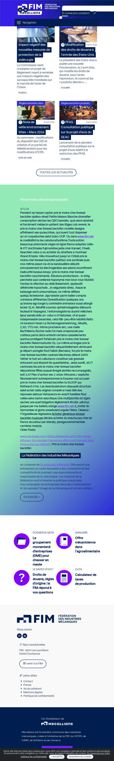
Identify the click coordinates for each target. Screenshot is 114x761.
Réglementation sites (31, 103)
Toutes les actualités (56, 172)
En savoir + (32, 497)
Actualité (65, 88)
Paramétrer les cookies (80, 757)
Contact (28, 681)
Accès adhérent (32, 689)
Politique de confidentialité (38, 696)
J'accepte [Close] (57, 757)
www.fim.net (85, 236)
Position (22, 93)
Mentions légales (33, 692)
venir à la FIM (33, 663)
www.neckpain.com (32, 436)
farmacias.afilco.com (62, 440)
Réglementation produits (75, 103)
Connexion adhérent (76, 13)
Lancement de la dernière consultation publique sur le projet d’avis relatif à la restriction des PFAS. (78, 137)
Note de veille (25, 158)
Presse (27, 685)
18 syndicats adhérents (55, 464)
